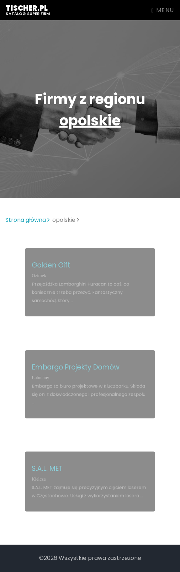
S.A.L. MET (50, 469)
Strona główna (27, 220)
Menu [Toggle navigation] (163, 10)
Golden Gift (54, 266)
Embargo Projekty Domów (76, 368)
